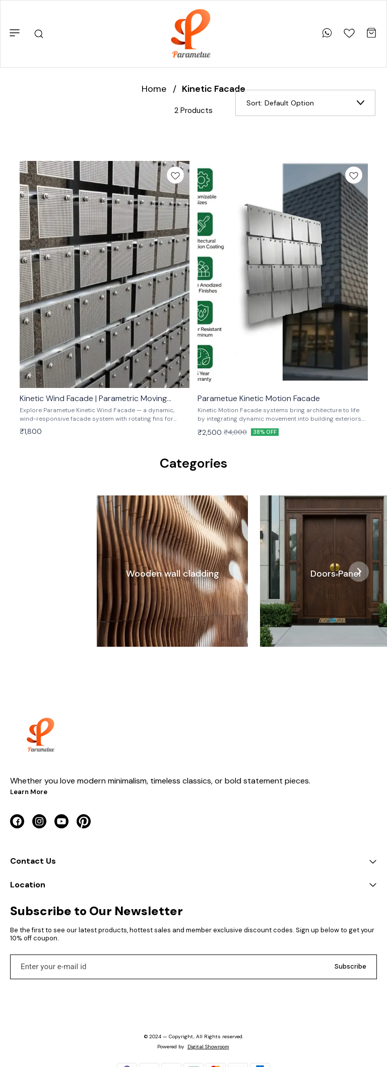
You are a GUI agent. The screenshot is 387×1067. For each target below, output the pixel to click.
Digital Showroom (208, 1046)
